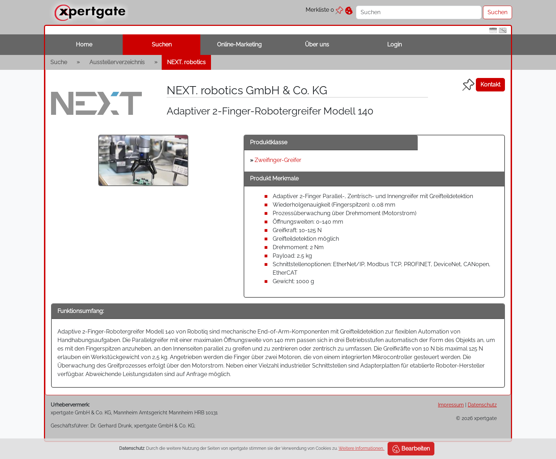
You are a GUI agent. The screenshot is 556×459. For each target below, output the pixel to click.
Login (394, 44)
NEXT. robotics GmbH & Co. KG (247, 90)
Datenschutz (482, 405)
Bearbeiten (411, 449)
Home (84, 44)
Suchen (162, 44)
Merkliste (324, 9)
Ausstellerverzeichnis (117, 62)
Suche (58, 62)
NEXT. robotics (186, 62)
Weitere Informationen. (362, 448)
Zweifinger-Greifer (278, 160)
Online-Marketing (239, 44)
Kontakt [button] (490, 84)
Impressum (451, 405)
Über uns (317, 44)
